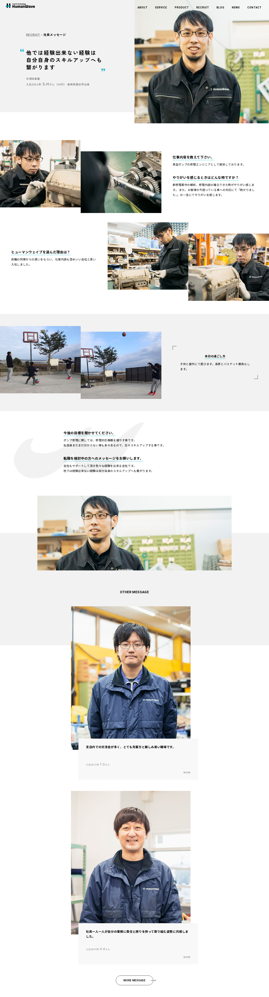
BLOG (220, 7)
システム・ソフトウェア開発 (80, 902)
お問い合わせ (119, 887)
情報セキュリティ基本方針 (126, 907)
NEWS (236, 7)
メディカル (71, 897)
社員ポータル (119, 922)
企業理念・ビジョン (28, 882)
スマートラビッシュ (75, 925)
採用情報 (22, 915)
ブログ (116, 877)
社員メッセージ (26, 920)
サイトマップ (119, 917)
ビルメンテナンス (74, 887)
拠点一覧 (22, 897)
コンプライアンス (121, 912)
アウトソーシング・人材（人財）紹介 (85, 892)
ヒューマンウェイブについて (33, 877)
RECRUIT (202, 7)
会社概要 (22, 892)
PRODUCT (182, 7)
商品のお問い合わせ (123, 892)
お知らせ (117, 882)
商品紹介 (70, 920)
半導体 (68, 882)
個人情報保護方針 (121, 902)
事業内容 (70, 877)
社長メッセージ (26, 887)
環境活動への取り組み (124, 897)
